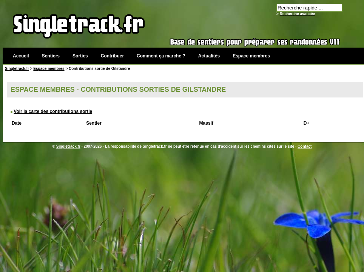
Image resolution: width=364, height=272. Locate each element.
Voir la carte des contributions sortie (53, 111)
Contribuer (112, 56)
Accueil (21, 56)
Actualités (209, 56)
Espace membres (251, 56)
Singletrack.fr (17, 68)
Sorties (80, 56)
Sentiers (51, 56)
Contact (305, 146)
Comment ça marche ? (161, 56)
